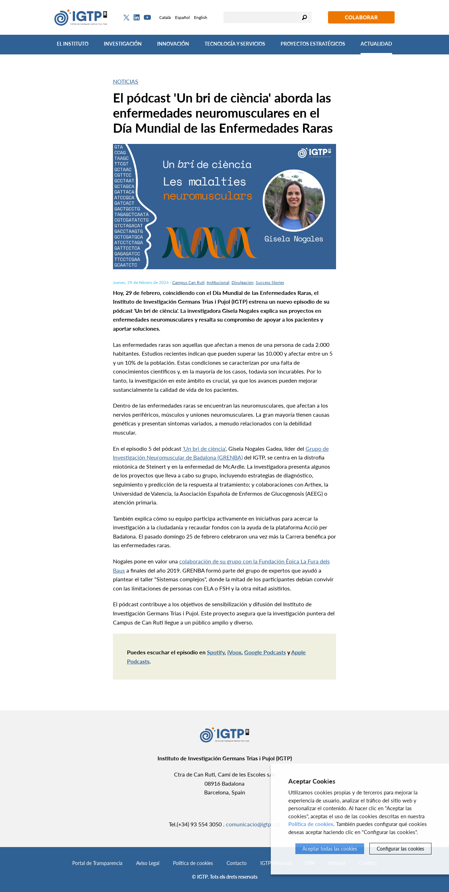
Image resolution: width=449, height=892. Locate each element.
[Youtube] (147, 17)
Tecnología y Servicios (235, 44)
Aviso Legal (147, 863)
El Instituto (72, 44)
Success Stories (270, 282)
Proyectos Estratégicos (313, 44)
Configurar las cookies (400, 849)
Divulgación (243, 282)
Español (182, 17)
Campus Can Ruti (188, 282)
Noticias (125, 81)
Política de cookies (193, 863)
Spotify (215, 652)
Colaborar (361, 17)
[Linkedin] (137, 17)
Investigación (123, 44)
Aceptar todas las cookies (329, 849)
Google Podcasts (265, 652)
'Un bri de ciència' (204, 448)
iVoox (234, 652)
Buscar (304, 17)
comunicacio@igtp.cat (253, 824)
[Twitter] (126, 17)
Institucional (218, 282)
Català (165, 17)
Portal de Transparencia (97, 863)
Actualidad (376, 44)
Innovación (173, 44)
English (200, 17)
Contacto (237, 863)
